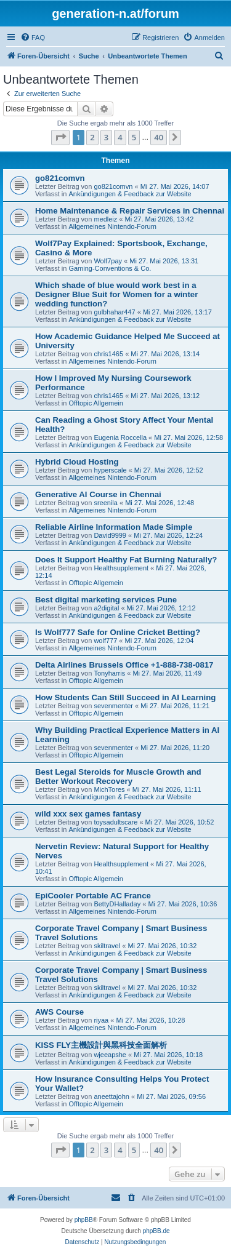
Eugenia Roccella (120, 437)
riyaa (101, 1020)
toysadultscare (115, 822)
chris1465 (108, 353)
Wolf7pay (108, 261)
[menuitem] (32, 37)
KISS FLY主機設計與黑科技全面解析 (101, 1045)
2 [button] (92, 137)
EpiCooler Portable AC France (93, 895)
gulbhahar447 (114, 312)
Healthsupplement (121, 568)
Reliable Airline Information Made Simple (113, 527)
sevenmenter (113, 705)
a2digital (106, 608)
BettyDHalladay (117, 904)
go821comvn (60, 178)
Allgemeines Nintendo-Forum (112, 226)
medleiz (105, 219)
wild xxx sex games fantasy (88, 813)
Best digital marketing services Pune (106, 599)
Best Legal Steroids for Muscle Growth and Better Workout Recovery (118, 776)
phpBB (84, 1219)
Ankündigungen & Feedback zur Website (129, 194)
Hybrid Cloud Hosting (77, 461)
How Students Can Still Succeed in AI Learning (125, 697)
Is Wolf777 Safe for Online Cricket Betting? (117, 632)
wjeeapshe (110, 1054)
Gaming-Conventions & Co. (109, 268)
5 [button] (134, 137)
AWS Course (59, 1011)
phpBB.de (156, 1231)
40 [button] (158, 137)
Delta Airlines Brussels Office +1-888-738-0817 (124, 664)
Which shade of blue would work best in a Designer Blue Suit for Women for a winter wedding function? (116, 294)
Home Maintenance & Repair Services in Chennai (129, 210)
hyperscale (110, 470)
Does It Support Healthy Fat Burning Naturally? (126, 559)
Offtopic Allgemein (95, 403)
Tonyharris (109, 673)
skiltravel (107, 945)
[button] (60, 137)
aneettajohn (111, 1096)
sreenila (106, 502)
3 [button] (106, 137)
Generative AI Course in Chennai (98, 494)
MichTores (109, 789)
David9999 (110, 535)
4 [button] (120, 137)
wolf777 (105, 640)
